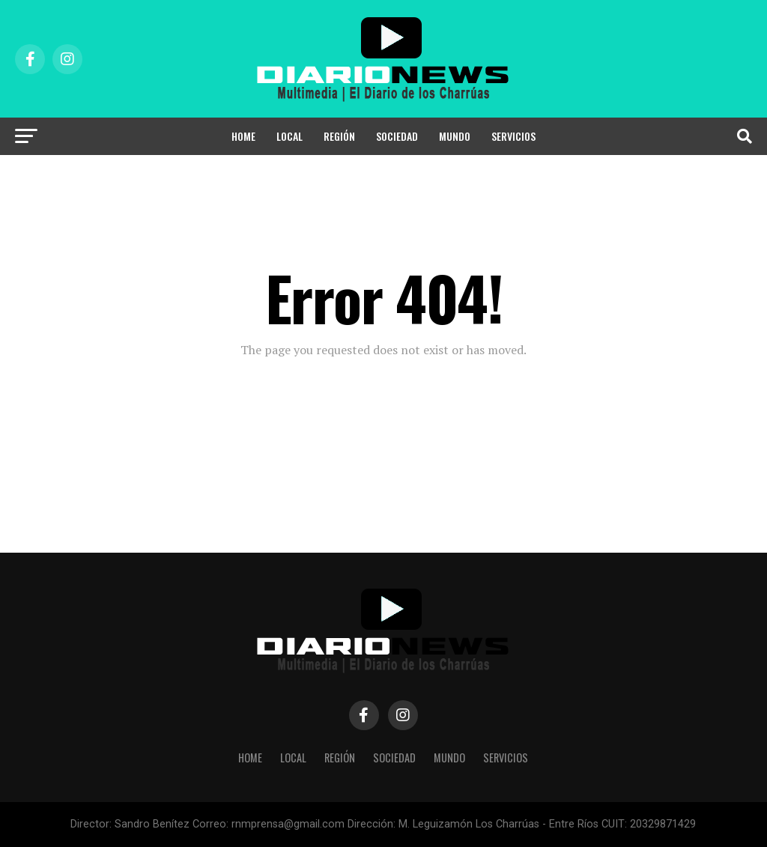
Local (289, 136)
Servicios (513, 136)
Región (339, 136)
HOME (243, 136)
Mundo (454, 136)
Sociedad (397, 136)
